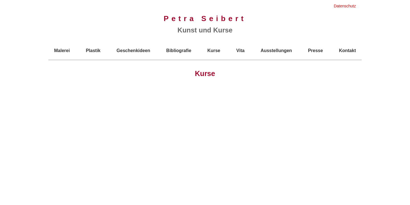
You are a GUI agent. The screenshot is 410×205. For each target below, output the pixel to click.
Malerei (62, 50)
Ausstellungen (276, 50)
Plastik (93, 50)
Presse (315, 50)
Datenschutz (345, 6)
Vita (240, 50)
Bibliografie (178, 50)
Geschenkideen (133, 50)
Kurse (213, 50)
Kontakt (347, 50)
